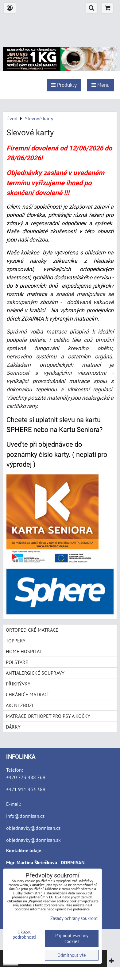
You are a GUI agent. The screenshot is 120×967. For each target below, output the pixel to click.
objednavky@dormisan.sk (33, 840)
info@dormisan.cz (25, 816)
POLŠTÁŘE (17, 662)
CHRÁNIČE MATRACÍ (27, 694)
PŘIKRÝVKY (18, 684)
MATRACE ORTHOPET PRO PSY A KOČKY (48, 716)
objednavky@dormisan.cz (33, 828)
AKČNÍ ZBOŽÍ (19, 705)
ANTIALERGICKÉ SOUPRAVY (35, 673)
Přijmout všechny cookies (71, 938)
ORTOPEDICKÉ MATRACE (32, 630)
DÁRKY (13, 727)
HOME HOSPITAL (24, 651)
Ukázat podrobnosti (24, 934)
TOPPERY (15, 640)
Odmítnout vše (71, 955)
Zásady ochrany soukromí (74, 918)
